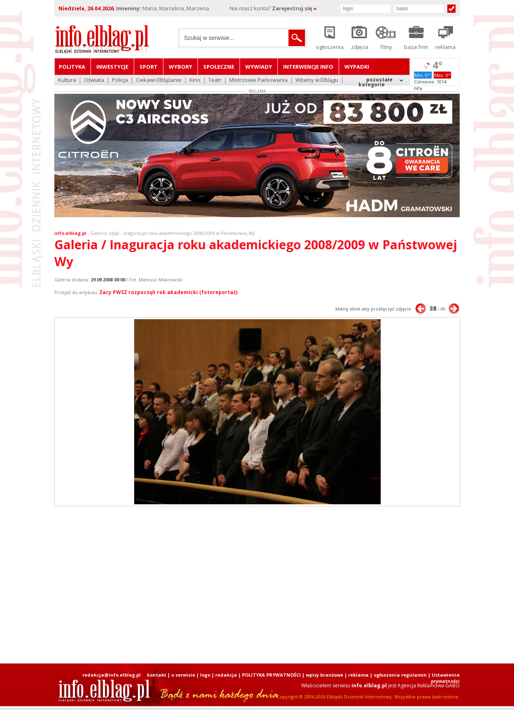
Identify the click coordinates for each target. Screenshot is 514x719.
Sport (149, 66)
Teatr (214, 80)
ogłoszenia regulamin (400, 675)
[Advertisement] (257, 585)
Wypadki (356, 66)
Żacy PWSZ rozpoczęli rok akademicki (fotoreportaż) (168, 292)
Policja (120, 80)
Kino (194, 80)
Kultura (67, 80)
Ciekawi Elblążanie (158, 80)
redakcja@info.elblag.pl (111, 675)
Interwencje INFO (308, 66)
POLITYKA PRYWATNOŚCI (271, 675)
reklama (358, 675)
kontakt (156, 675)
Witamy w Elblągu (316, 80)
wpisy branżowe (324, 675)
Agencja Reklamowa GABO (429, 685)
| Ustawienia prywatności (444, 678)
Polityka (72, 66)
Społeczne (218, 66)
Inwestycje (112, 66)
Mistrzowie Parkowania (258, 80)
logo (205, 675)
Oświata (94, 80)
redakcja (226, 675)
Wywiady (258, 66)
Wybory (180, 66)
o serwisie (183, 675)
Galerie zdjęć (105, 233)
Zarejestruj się (294, 8)
